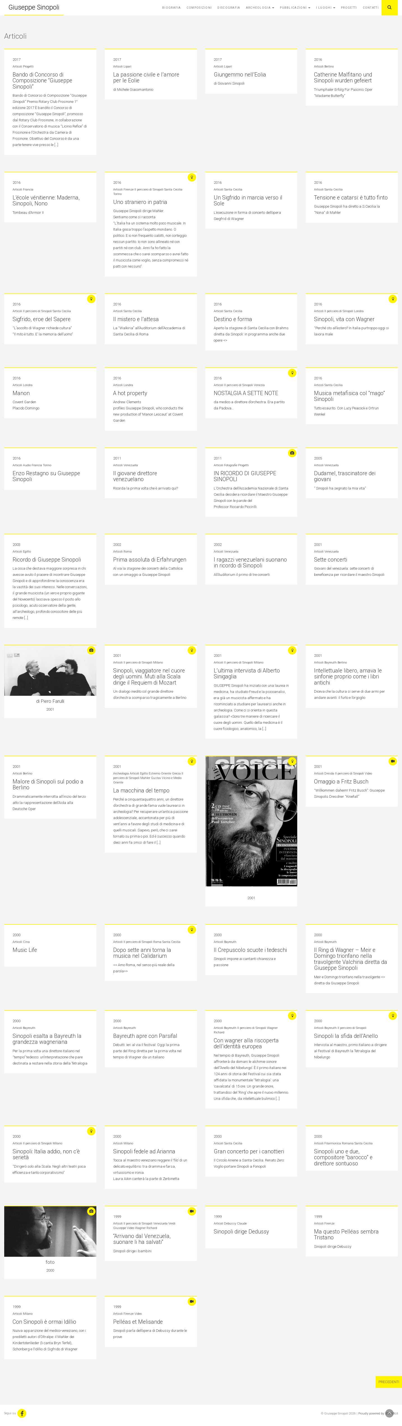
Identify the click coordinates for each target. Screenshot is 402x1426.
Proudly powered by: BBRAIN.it (378, 1413)
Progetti (349, 7)
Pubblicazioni (295, 7)
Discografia (228, 7)
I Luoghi (325, 7)
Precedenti (388, 1381)
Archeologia (260, 7)
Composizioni (199, 7)
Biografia (171, 7)
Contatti (371, 7)
